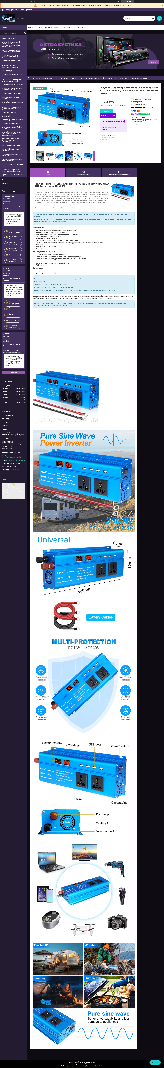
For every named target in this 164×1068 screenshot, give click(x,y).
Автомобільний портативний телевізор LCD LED (12, 89)
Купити (106, 111)
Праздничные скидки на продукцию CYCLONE (10, 37)
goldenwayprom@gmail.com (15, 460)
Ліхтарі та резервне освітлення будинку (13, 165)
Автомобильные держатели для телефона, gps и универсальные (12, 133)
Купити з (108, 116)
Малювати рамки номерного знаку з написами (12, 160)
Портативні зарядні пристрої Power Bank (12, 149)
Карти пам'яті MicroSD (9, 112)
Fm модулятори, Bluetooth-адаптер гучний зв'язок (11, 108)
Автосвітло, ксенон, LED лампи (12, 84)
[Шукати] (153, 18)
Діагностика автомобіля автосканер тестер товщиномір (10, 140)
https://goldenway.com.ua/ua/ (12, 457)
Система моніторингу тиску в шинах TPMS (12, 155)
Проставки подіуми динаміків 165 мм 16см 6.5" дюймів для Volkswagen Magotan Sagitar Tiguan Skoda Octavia (14, 360)
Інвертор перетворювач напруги (56, 78)
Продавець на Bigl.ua (82, 1064)
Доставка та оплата (80, 27)
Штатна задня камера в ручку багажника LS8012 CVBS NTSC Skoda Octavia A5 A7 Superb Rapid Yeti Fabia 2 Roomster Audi (14, 218)
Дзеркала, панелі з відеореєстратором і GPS (10, 66)
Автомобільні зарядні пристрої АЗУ (13, 103)
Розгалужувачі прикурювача (11, 145)
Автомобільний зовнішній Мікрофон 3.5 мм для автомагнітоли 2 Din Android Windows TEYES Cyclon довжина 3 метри (14, 290)
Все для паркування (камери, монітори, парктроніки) (12, 80)
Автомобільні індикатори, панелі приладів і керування (11, 170)
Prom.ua (92, 1062)
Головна (31, 27)
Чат (155, 1062)
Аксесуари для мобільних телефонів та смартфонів (11, 51)
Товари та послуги (43, 27)
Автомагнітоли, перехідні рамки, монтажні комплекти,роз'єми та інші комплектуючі (11, 44)
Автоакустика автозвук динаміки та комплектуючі (11, 56)
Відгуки (5, 183)
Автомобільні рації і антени (11, 93)
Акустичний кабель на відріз (12, 175)
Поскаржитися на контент (77, 1066)
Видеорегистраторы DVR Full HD (12, 75)
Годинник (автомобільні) (10, 123)
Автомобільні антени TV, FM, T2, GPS (12, 127)
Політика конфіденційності (94, 1066)
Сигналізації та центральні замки (11, 61)
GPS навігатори (7, 71)
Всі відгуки (13, 372)
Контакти (66, 27)
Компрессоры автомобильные (12, 120)
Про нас (57, 27)
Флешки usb (6, 116)
